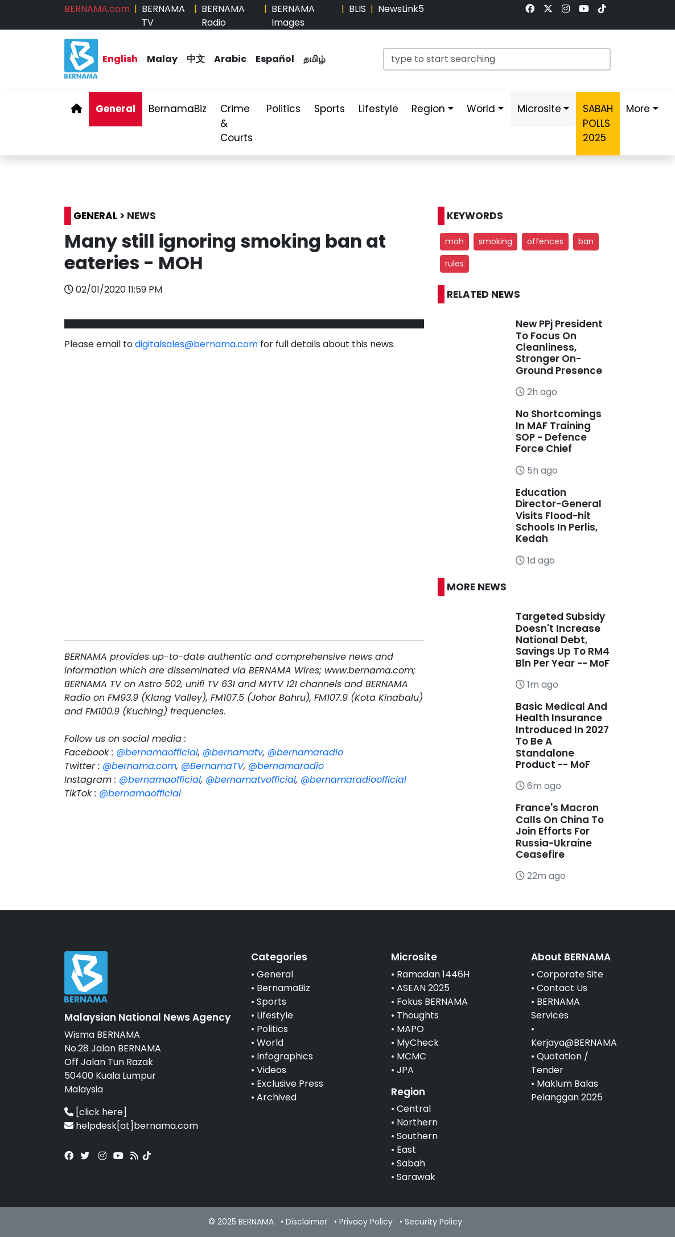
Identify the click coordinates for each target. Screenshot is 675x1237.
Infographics (285, 1056)
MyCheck (418, 1042)
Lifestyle (275, 1015)
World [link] (481, 109)
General (275, 974)
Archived (277, 1097)
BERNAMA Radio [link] (223, 15)
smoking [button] (495, 241)
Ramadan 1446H (433, 974)
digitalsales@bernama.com (196, 344)
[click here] (101, 1112)
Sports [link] (329, 109)
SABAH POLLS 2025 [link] (598, 123)
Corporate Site (570, 974)
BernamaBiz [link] (178, 109)
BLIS (357, 8)
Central (414, 1108)
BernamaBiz (283, 987)
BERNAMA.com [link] (97, 8)
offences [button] (545, 241)
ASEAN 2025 (423, 987)
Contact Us (562, 987)
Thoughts (418, 1015)
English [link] (120, 58)
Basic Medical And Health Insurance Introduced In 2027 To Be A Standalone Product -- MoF (562, 735)
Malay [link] (162, 58)
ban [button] (586, 241)
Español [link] (275, 58)
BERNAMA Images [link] (293, 15)
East (406, 1149)
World (270, 1042)
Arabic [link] (230, 58)
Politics (272, 1028)
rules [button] (454, 263)
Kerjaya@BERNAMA (574, 1042)
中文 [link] (196, 58)
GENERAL (95, 216)
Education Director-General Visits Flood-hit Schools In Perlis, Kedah (559, 516)
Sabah (411, 1163)
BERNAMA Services (555, 1008)
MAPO (410, 1028)
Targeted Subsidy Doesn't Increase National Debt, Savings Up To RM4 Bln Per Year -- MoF (563, 640)
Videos (271, 1069)
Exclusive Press (290, 1083)
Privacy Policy (366, 1221)
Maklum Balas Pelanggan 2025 (567, 1090)
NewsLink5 (401, 8)
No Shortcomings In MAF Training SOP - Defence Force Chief (559, 431)
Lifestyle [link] (378, 109)
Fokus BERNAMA (432, 1001)
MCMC (411, 1056)
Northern (417, 1122)
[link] (529, 8)
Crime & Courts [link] (236, 123)
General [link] (115, 109)
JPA (405, 1069)
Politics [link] (283, 109)
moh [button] (454, 241)
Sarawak (416, 1176)
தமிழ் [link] (314, 58)
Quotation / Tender (559, 1063)
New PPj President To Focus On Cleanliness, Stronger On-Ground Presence (559, 347)
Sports (271, 1001)
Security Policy (433, 1221)
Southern (417, 1136)
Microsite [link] (539, 109)
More (638, 109)
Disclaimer (306, 1221)
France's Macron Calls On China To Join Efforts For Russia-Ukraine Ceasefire (560, 831)
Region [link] (428, 109)
